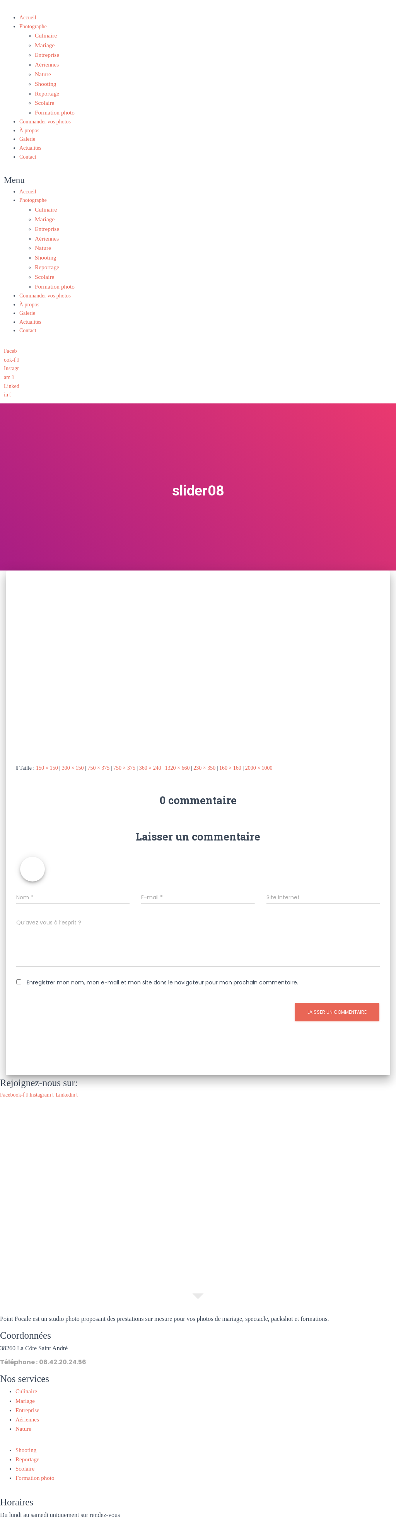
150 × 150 (47, 752)
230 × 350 (204, 752)
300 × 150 (73, 752)
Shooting (45, 79)
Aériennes (46, 61)
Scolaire (44, 96)
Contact (27, 149)
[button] (159, 172)
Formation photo (53, 105)
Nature (42, 70)
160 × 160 (230, 752)
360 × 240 (150, 752)
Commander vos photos (45, 114)
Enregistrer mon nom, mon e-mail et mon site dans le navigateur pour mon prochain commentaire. (162, 967)
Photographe (33, 26)
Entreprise (46, 52)
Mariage (44, 44)
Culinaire (45, 35)
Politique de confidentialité (225, 1512)
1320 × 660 (177, 752)
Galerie (27, 131)
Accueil (27, 17)
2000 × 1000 (259, 752)
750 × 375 (98, 752)
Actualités (30, 140)
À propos (29, 123)
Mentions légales (168, 1512)
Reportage (46, 88)
